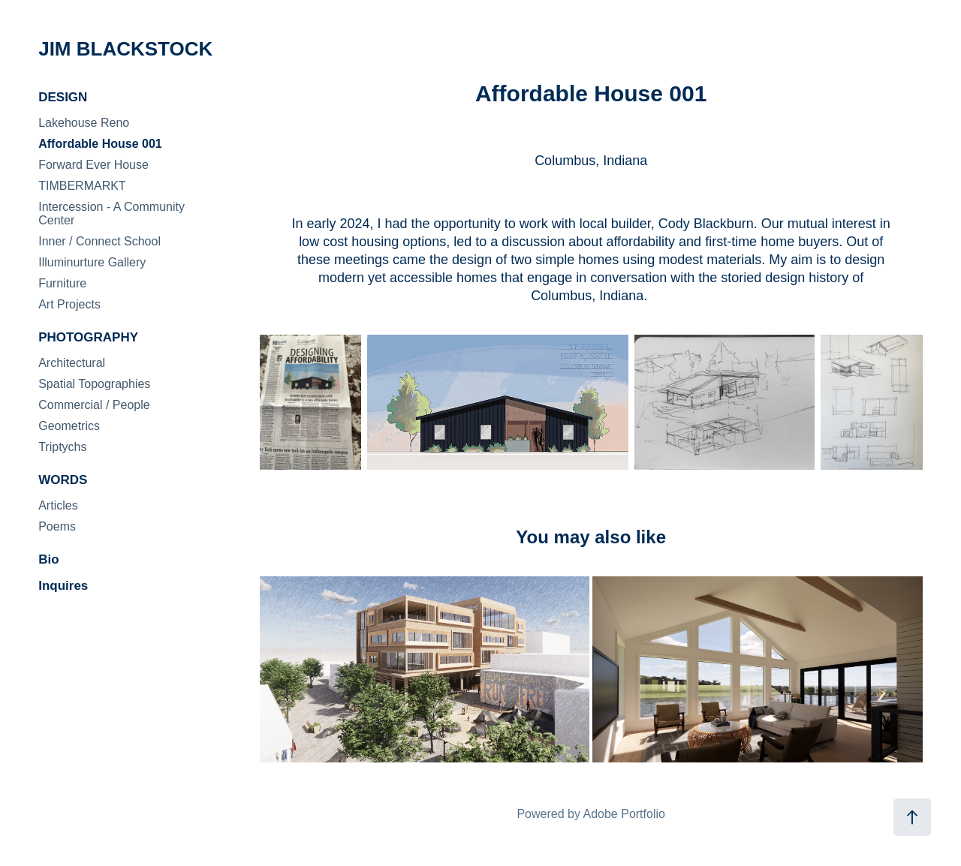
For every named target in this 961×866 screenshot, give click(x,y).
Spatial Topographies (94, 383)
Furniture (62, 283)
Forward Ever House (93, 164)
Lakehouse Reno (83, 122)
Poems (57, 526)
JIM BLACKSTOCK (125, 49)
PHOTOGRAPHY (88, 337)
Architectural (71, 362)
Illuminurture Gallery (92, 262)
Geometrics (69, 425)
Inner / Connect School (99, 241)
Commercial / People (94, 404)
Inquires (63, 586)
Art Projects (69, 304)
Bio (48, 559)
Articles (57, 505)
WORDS (62, 480)
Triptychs (62, 447)
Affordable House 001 (99, 143)
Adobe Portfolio (624, 813)
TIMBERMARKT (81, 185)
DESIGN (62, 97)
